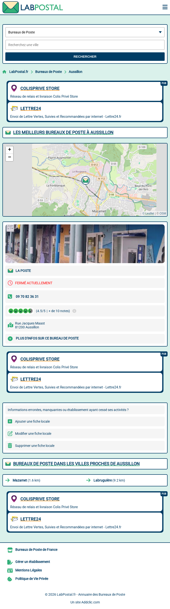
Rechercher (85, 56)
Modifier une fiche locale (33, 433)
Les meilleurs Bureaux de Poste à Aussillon (63, 132)
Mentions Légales (28, 570)
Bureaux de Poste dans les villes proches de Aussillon (76, 463)
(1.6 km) (26, 480)
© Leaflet (148, 213)
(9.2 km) (109, 480)
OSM (163, 213)
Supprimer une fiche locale (34, 446)
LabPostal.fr (18, 72)
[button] (85, 179)
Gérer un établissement (32, 562)
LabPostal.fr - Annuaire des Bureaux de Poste (91, 594)
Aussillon (75, 72)
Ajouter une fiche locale (32, 421)
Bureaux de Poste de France (36, 550)
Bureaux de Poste (48, 72)
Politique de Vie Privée (31, 579)
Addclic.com (90, 602)
